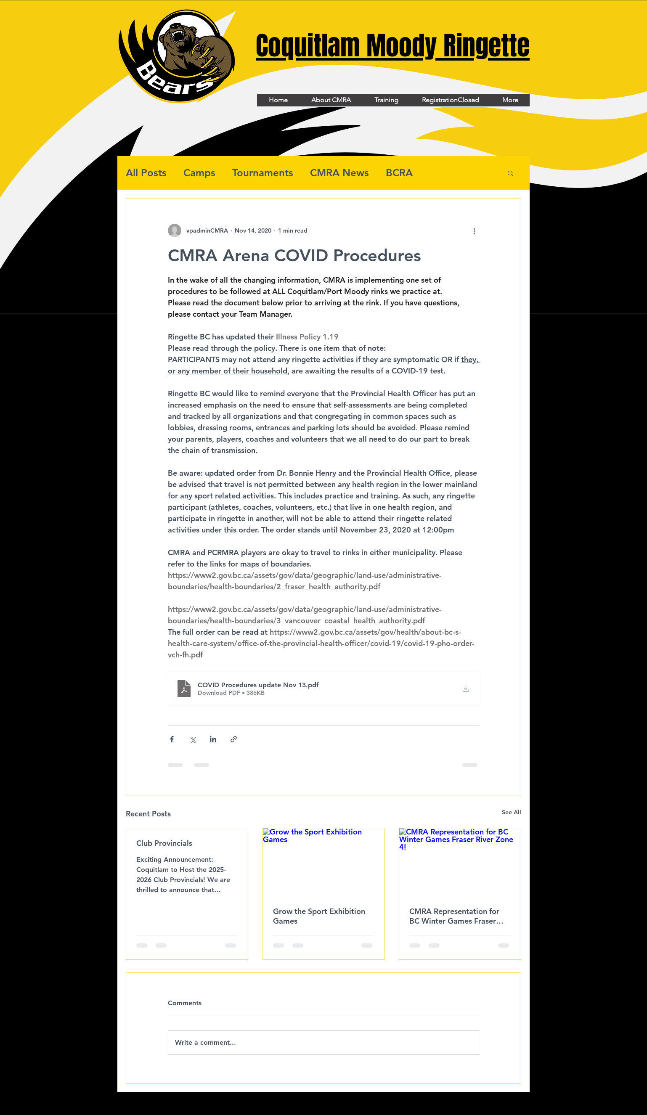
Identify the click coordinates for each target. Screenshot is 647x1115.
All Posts (146, 173)
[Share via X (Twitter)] (192, 739)
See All (511, 812)
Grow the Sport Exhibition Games (319, 916)
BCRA (399, 173)
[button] (510, 173)
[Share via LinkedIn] (213, 739)
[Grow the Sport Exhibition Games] (323, 862)
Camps (199, 173)
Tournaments (262, 173)
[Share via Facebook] (172, 739)
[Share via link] (234, 739)
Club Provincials (164, 843)
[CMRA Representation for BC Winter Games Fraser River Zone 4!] (460, 862)
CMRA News (339, 173)
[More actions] (474, 230)
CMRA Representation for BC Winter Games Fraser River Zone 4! (454, 916)
